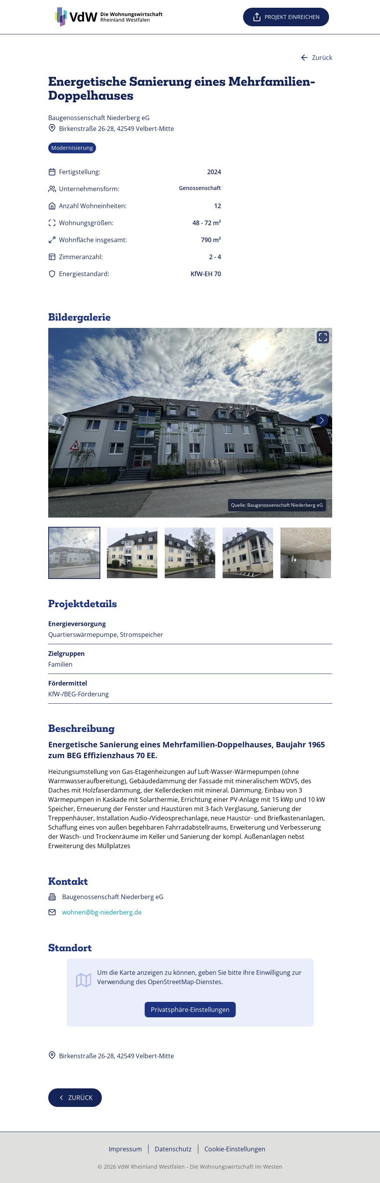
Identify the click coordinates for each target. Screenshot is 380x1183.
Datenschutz (173, 1149)
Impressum (125, 1149)
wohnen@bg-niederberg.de (102, 912)
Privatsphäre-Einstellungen (190, 1009)
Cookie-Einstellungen (234, 1149)
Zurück (316, 57)
